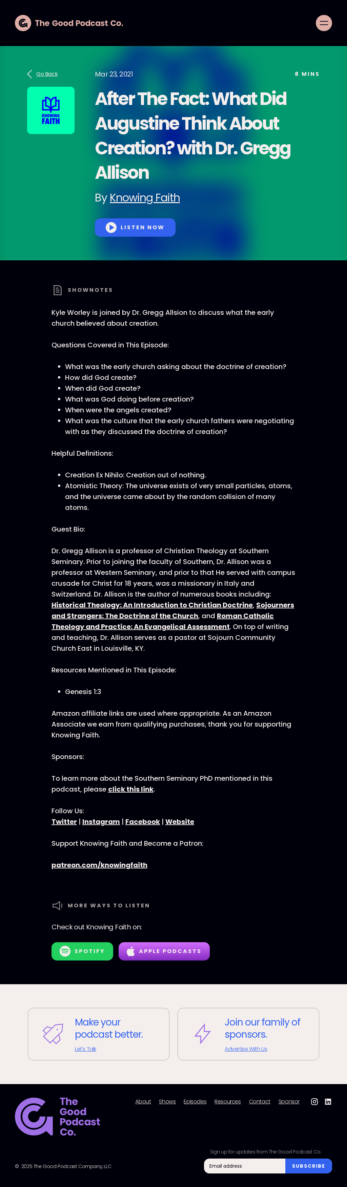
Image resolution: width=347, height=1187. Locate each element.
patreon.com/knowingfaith (99, 865)
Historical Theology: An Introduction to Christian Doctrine (152, 605)
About (143, 1101)
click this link (131, 789)
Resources (228, 1101)
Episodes (195, 1101)
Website (179, 821)
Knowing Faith (145, 197)
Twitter (64, 821)
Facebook (142, 821)
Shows (167, 1101)
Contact (259, 1101)
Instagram (101, 821)
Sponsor (289, 1101)
